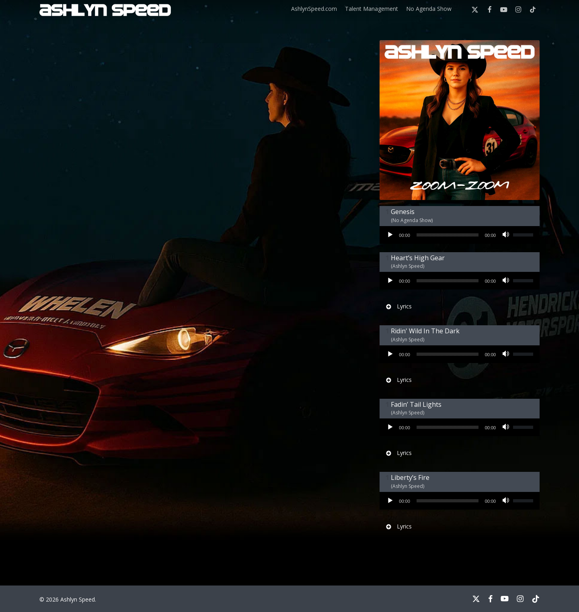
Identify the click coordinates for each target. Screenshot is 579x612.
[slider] (447, 235)
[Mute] (507, 235)
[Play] (390, 235)
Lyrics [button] (398, 306)
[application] (460, 235)
